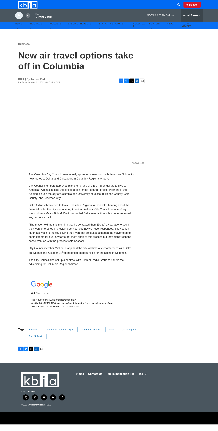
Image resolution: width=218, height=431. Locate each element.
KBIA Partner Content (112, 30)
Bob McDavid (36, 343)
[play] (19, 22)
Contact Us (95, 380)
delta (111, 336)
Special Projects (79, 30)
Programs (35, 30)
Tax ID (143, 380)
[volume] (28, 22)
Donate (195, 8)
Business (24, 50)
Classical (139, 31)
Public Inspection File (120, 380)
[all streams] (192, 22)
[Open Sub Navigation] (17, 35)
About (171, 30)
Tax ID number (187, 31)
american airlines (91, 336)
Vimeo (80, 380)
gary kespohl (129, 336)
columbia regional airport (60, 336)
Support (154, 30)
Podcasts (55, 30)
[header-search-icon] (180, 8)
